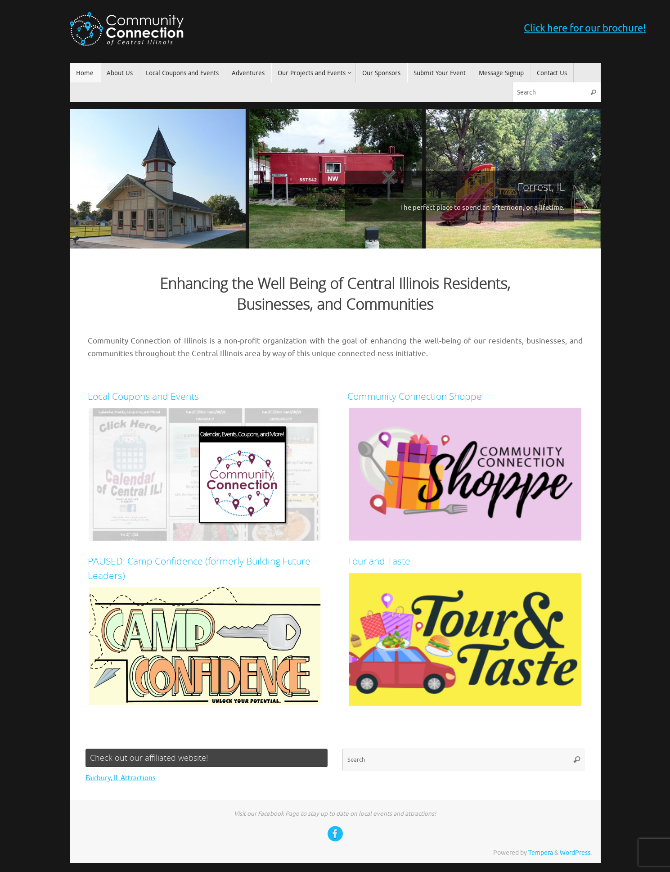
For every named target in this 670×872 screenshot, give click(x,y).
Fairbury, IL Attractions (120, 778)
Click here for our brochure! (585, 28)
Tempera (540, 853)
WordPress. (576, 853)
